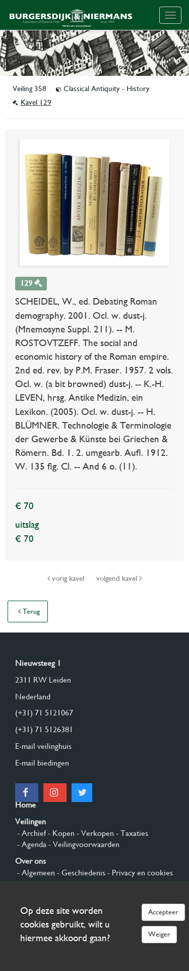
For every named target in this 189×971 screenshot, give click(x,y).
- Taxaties (131, 833)
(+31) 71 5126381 (44, 729)
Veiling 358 (30, 88)
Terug (29, 611)
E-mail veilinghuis (43, 746)
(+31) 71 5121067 (44, 712)
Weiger (159, 934)
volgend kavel (119, 578)
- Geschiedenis (80, 872)
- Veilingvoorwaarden (82, 844)
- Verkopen (94, 833)
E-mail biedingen (42, 763)
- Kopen (60, 833)
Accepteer (163, 912)
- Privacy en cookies (139, 872)
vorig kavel (66, 578)
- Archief (30, 833)
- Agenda (30, 844)
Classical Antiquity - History (103, 88)
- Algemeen (35, 872)
